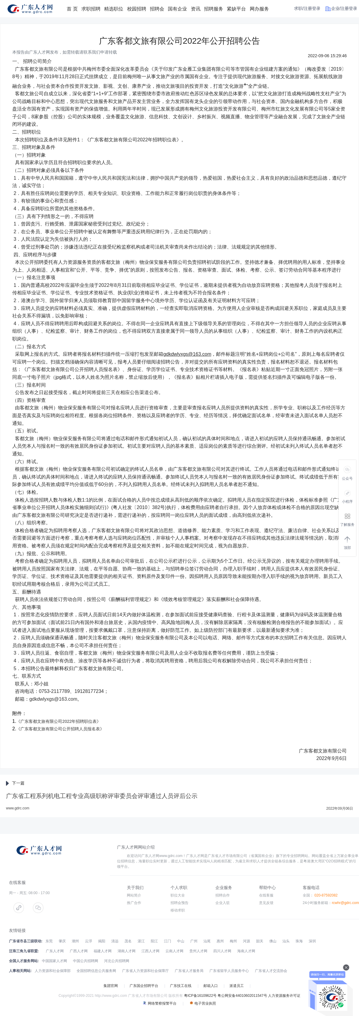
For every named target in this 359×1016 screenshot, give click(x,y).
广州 (193, 941)
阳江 (154, 941)
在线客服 (266, 895)
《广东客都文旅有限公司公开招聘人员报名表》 (60, 728)
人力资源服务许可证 (284, 996)
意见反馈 (266, 903)
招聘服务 (213, 8)
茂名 (128, 941)
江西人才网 (150, 951)
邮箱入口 (210, 986)
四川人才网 (222, 951)
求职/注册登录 (307, 8)
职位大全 (178, 895)
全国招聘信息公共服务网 (96, 971)
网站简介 (134, 895)
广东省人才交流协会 (271, 971)
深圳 (312, 941)
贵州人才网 (198, 951)
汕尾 (207, 941)
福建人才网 (103, 951)
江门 (167, 941)
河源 (246, 941)
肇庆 (62, 941)
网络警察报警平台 (160, 1003)
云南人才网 (174, 951)
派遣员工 (236, 986)
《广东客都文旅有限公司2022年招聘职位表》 (58, 721)
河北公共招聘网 (116, 961)
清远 (114, 941)
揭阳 (101, 941)
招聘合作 (222, 895)
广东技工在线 (180, 986)
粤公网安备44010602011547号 (242, 996)
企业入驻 (222, 903)
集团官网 (111, 986)
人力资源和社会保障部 (53, 971)
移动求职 (178, 910)
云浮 (88, 941)
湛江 (141, 941)
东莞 (49, 941)
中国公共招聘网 (85, 961)
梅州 (233, 941)
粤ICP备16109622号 (200, 996)
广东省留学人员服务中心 (229, 971)
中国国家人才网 (54, 961)
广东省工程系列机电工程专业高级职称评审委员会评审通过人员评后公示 (101, 796)
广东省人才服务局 (189, 971)
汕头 (286, 941)
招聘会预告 (179, 903)
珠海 (299, 941)
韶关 (259, 941)
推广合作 (134, 903)
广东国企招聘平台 (144, 986)
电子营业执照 (203, 1003)
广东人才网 (55, 951)
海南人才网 (246, 951)
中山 (180, 941)
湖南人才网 (127, 951)
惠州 (220, 941)
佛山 (272, 941)
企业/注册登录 (344, 8)
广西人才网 (79, 951)
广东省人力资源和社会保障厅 (145, 971)
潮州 (75, 941)
